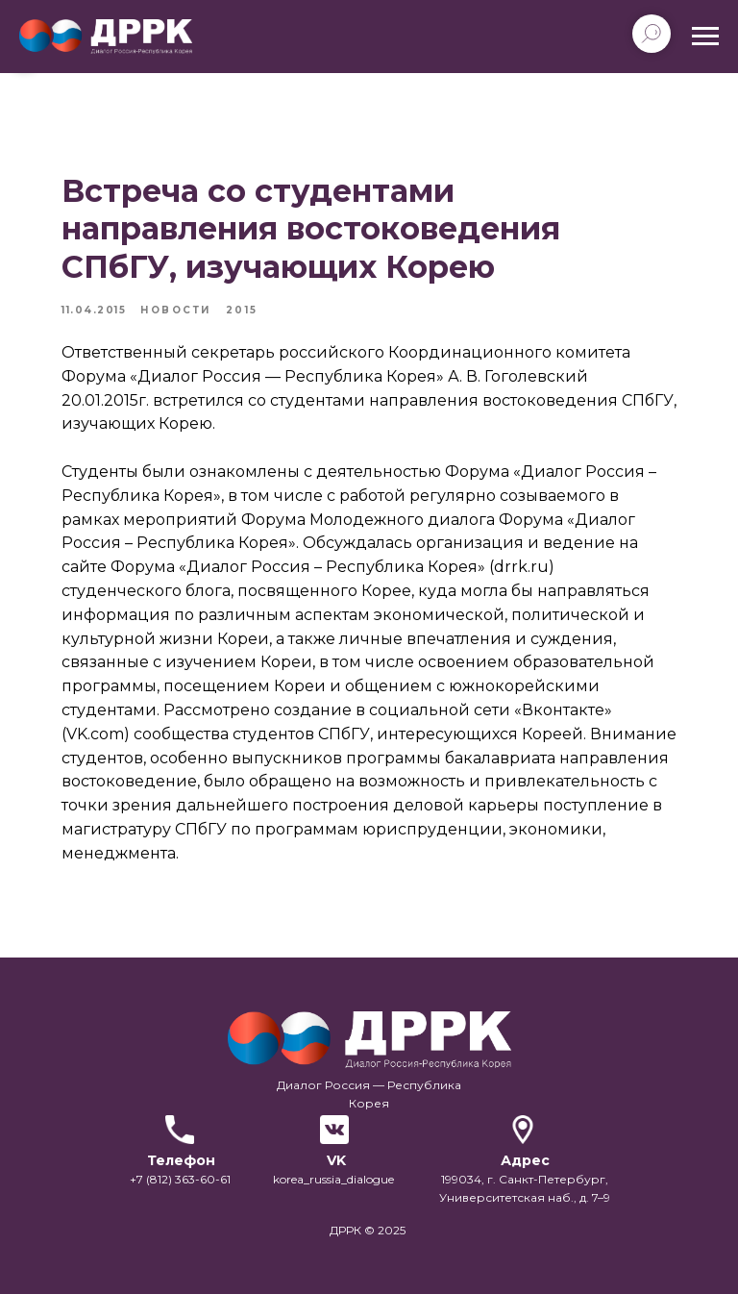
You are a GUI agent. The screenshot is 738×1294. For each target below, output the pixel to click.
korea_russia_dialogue (333, 1179)
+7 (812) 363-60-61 (180, 1179)
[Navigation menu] (705, 36)
